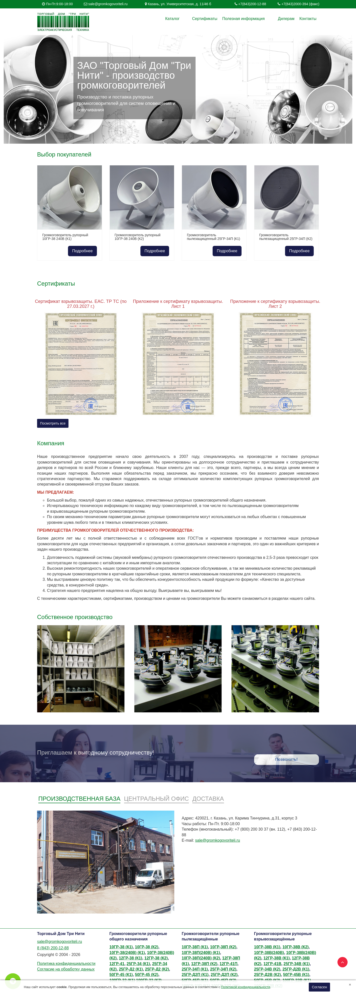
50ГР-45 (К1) (121, 975)
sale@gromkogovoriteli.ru (108, 4)
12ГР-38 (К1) (130, 958)
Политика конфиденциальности (66, 963)
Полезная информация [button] (252, 19)
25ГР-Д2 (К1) (131, 969)
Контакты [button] (307, 19)
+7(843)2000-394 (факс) (300, 4)
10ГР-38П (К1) (195, 947)
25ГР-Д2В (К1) (295, 969)
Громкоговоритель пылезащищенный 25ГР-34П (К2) (285, 237)
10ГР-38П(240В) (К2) (201, 958)
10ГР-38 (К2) (146, 947)
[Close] (350, 984)
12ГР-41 (117, 964)
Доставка (208, 798)
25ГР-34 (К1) (138, 964)
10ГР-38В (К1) (267, 947)
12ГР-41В (272, 964)
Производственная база (79, 798)
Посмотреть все (53, 423)
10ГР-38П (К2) (223, 947)
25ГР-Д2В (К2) (267, 975)
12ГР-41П (228, 964)
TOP (341, 960)
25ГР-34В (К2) (267, 969)
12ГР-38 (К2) (156, 958)
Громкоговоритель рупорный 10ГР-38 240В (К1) (65, 237)
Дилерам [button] (286, 19)
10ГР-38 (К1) (121, 947)
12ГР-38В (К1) (277, 958)
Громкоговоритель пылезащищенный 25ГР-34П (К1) (213, 237)
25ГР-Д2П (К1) (195, 975)
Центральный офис (156, 798)
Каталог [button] (189, 19)
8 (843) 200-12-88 (53, 948)
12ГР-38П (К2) (204, 964)
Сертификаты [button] (212, 19)
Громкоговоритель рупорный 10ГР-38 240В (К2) (138, 237)
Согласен (319, 987)
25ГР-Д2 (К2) (157, 969)
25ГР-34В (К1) (297, 964)
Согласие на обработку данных (66, 969)
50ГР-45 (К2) (146, 975)
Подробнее (82, 251)
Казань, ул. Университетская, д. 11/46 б (179, 4)
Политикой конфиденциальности (245, 987)
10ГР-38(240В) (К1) (127, 953)
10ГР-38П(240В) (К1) (201, 953)
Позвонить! (286, 759)
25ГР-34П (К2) (223, 969)
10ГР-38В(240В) (269, 953)
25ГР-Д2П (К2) (224, 975)
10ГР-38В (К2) (295, 947)
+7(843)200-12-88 (252, 4)
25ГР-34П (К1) (195, 969)
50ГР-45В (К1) (296, 975)
